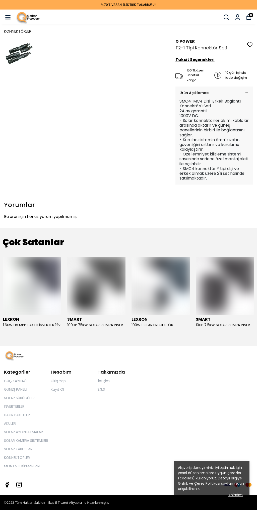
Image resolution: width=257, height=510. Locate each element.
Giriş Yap (58, 380)
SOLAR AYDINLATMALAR (23, 432)
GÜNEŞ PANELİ (15, 389)
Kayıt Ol (57, 389)
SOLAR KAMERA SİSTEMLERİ (26, 440)
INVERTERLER (14, 406)
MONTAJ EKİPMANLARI (22, 466)
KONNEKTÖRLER (17, 31)
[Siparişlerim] (237, 17)
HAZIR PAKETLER (17, 414)
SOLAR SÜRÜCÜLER (19, 397)
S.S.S (101, 389)
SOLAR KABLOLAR (18, 449)
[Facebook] (7, 485)
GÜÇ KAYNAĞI (15, 380)
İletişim (103, 380)
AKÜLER (10, 423)
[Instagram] (19, 485)
